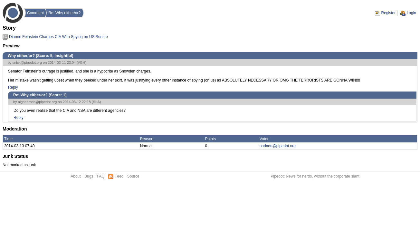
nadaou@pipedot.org (278, 146)
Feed (119, 176)
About (76, 176)
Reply (13, 87)
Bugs (88, 176)
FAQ (101, 176)
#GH (81, 62)
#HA (96, 102)
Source (133, 176)
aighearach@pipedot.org (37, 102)
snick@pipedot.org (27, 62)
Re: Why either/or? (64, 13)
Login (411, 13)
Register (388, 13)
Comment (35, 13)
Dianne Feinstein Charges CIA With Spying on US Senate (58, 36)
